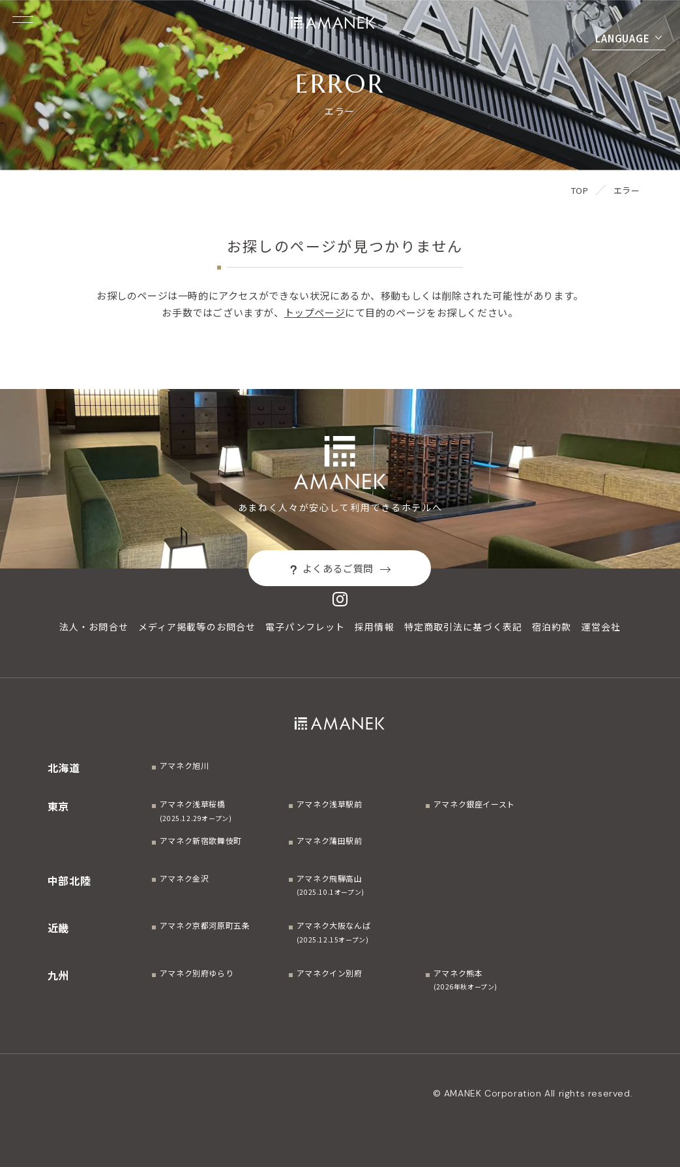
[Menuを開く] (23, 19)
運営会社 (601, 626)
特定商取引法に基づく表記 (463, 626)
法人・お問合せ (93, 626)
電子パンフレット (305, 626)
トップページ (315, 312)
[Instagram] (340, 598)
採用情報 (374, 626)
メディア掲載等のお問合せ (197, 626)
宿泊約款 (551, 626)
